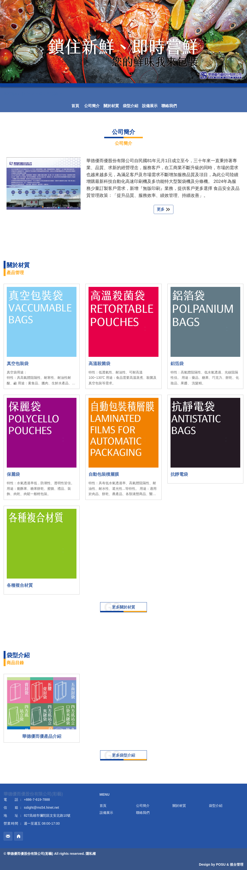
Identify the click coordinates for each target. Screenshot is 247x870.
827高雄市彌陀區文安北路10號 (47, 815)
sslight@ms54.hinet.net (41, 807)
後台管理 (236, 864)
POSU (221, 864)
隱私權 (91, 854)
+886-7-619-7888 (37, 799)
